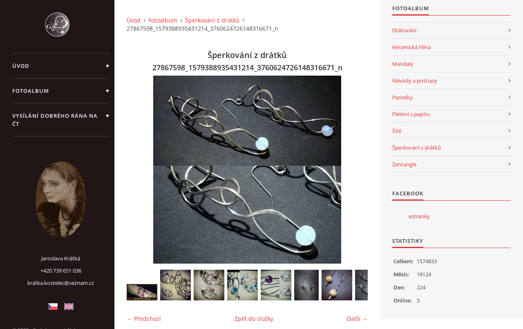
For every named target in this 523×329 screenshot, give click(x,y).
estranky (419, 216)
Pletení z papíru (411, 114)
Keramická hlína (411, 47)
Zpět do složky (254, 318)
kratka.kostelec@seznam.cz (60, 282)
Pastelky (402, 97)
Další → (357, 318)
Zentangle (404, 164)
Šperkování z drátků (212, 20)
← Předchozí (144, 318)
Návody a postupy (414, 80)
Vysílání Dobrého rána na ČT (55, 120)
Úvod (20, 65)
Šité (396, 130)
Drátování (404, 30)
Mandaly (402, 63)
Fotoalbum (30, 90)
